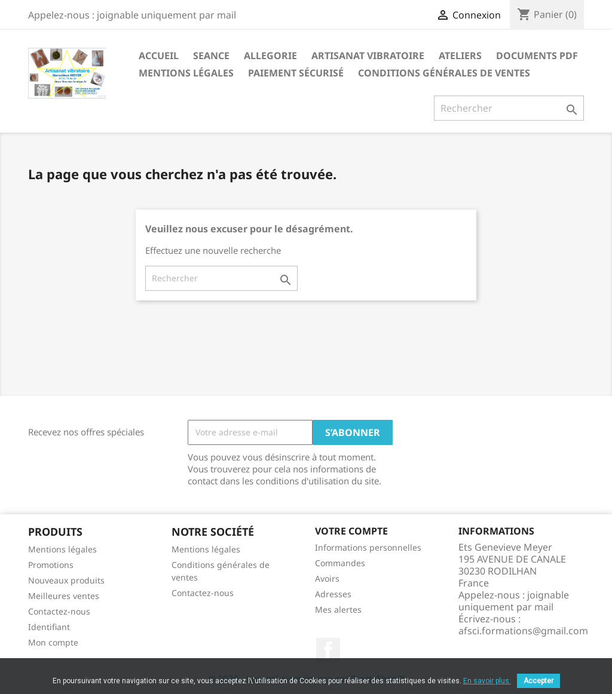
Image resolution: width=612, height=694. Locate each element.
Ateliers (460, 55)
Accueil (159, 55)
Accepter (538, 681)
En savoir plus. (487, 681)
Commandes (340, 563)
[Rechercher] (509, 108)
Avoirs (327, 578)
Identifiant (49, 626)
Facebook (328, 650)
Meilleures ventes (63, 595)
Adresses (333, 594)
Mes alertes (338, 609)
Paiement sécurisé (296, 72)
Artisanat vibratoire (367, 55)
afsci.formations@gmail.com (523, 630)
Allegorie (270, 55)
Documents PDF (537, 55)
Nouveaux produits (66, 580)
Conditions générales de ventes (444, 72)
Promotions (51, 564)
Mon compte (53, 642)
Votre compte (351, 531)
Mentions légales (186, 72)
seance (211, 55)
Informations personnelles (368, 547)
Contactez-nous (59, 611)
